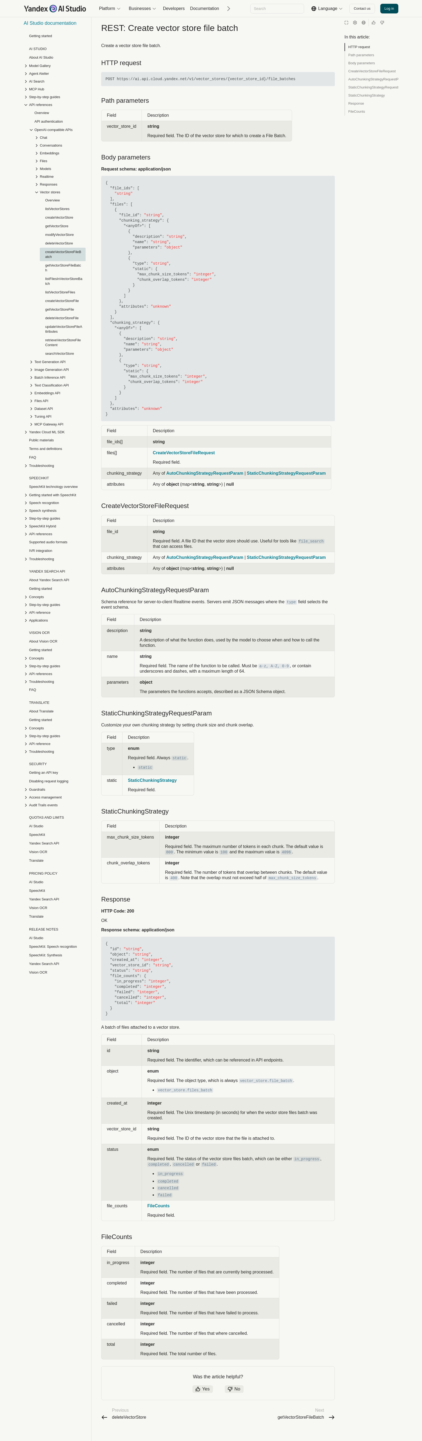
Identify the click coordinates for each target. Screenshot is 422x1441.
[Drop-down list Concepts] (55, 597)
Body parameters (361, 63)
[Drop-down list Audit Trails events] (55, 805)
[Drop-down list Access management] (55, 797)
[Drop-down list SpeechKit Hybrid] (55, 526)
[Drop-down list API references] (55, 105)
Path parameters (361, 55)
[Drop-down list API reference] (55, 612)
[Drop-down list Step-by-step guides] (55, 97)
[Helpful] (373, 22)
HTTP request (359, 47)
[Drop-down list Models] (60, 169)
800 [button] (169, 863)
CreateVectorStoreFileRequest (372, 71)
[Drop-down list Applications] (55, 620)
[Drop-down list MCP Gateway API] (57, 424)
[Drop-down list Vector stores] (60, 192)
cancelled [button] (183, 1181)
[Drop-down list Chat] (60, 137)
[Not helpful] (382, 22)
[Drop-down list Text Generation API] (57, 362)
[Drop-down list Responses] (60, 184)
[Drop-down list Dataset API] (57, 409)
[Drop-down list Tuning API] (57, 416)
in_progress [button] (306, 1175)
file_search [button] (311, 552)
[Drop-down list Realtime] (60, 176)
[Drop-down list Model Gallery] (55, 66)
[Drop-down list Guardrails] (55, 789)
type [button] (291, 613)
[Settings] (355, 22)
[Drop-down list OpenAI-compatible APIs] (57, 130)
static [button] (179, 769)
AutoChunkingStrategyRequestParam (373, 79)
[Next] (226, 8)
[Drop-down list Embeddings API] (57, 393)
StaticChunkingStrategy (366, 95)
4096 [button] (286, 863)
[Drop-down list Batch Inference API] (57, 377)
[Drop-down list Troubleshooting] (55, 466)
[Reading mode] (346, 22)
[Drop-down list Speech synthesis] (55, 510)
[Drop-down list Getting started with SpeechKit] (55, 495)
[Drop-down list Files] (60, 161)
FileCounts (356, 111)
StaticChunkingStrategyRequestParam (373, 87)
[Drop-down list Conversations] (60, 145)
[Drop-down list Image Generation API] (57, 370)
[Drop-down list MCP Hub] (55, 89)
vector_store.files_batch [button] (185, 1106)
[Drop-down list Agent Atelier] (55, 73)
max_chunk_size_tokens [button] (292, 889)
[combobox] (277, 8)
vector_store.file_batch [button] (266, 1097)
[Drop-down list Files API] (57, 401)
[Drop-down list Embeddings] (60, 153)
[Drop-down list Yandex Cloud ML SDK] (55, 432)
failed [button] (209, 1181)
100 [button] (223, 863)
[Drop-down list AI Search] (55, 81)
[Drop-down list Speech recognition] (55, 503)
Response (356, 103)
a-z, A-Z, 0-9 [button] (274, 677)
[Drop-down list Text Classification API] (57, 385)
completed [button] (158, 1181)
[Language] (363, 22)
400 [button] (173, 889)
